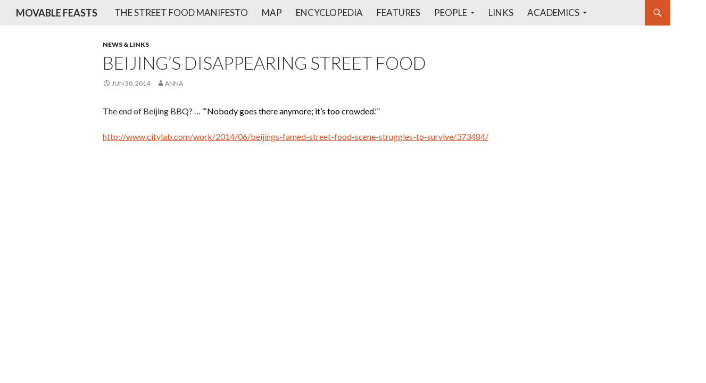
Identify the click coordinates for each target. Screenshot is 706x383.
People (450, 12)
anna (174, 83)
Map (272, 12)
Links (500, 12)
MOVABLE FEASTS (56, 13)
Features (398, 12)
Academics (553, 12)
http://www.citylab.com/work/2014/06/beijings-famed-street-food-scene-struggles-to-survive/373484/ (295, 136)
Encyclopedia (329, 12)
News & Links (126, 44)
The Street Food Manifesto (181, 12)
